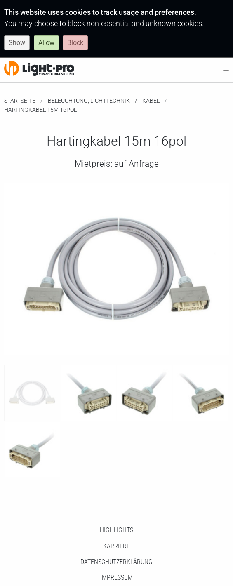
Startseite (19, 100)
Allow (46, 43)
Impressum (116, 577)
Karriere (116, 546)
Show (17, 43)
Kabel (151, 100)
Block (75, 43)
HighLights (116, 530)
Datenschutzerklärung (116, 562)
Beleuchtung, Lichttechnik (89, 100)
